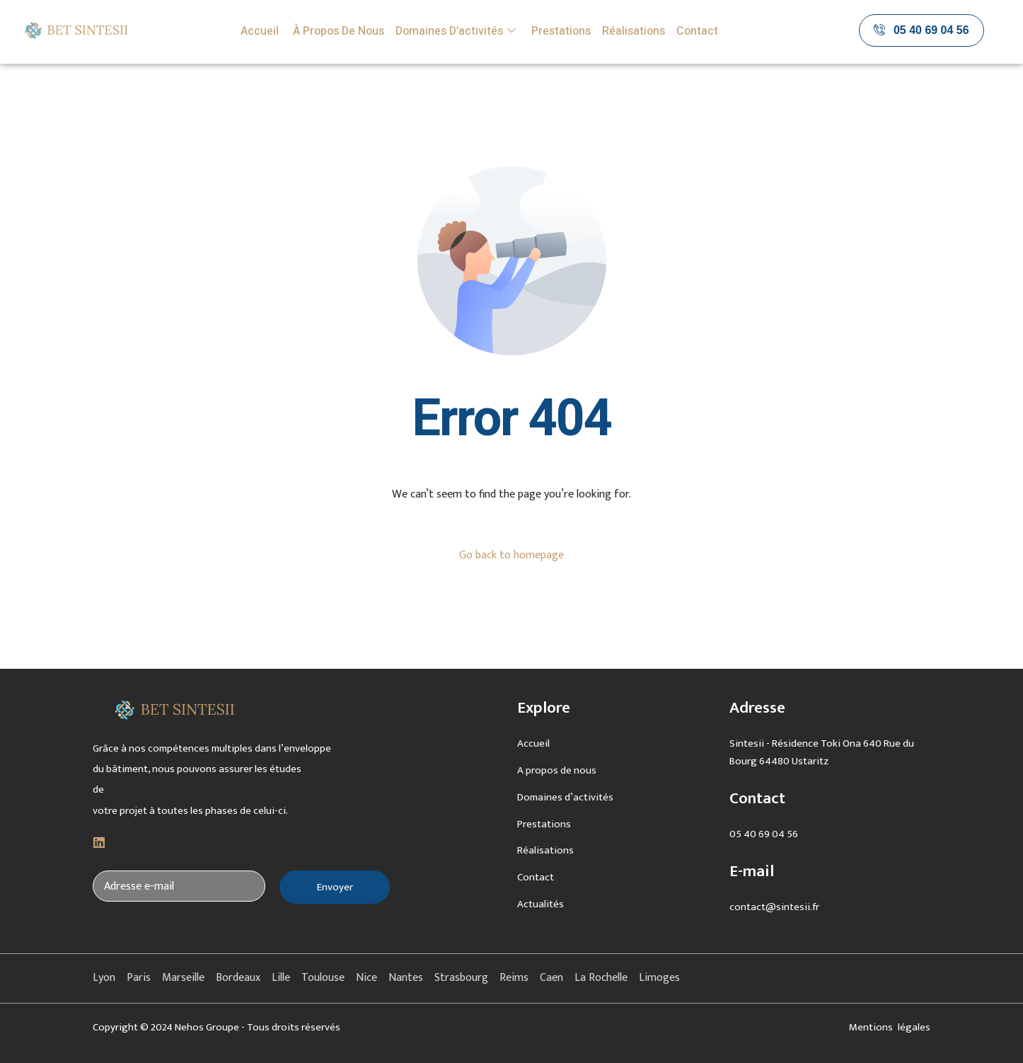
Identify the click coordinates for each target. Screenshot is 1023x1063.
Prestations (561, 31)
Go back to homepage (511, 555)
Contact (697, 31)
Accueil (260, 31)
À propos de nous (337, 31)
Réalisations (633, 31)
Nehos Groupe (207, 1027)
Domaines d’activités (455, 31)
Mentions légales (889, 1027)
